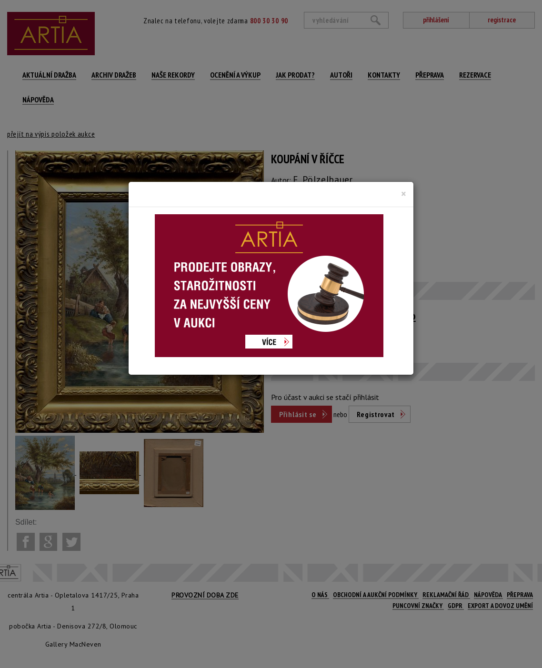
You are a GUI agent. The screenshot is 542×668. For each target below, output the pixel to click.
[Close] (403, 193)
